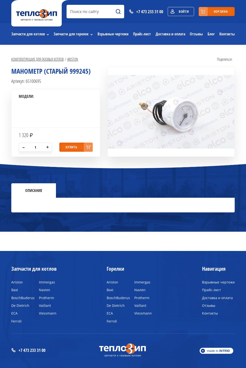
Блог (211, 34)
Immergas (47, 282)
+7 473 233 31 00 (28, 350)
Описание (33, 190)
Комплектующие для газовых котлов (37, 59)
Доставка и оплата (170, 34)
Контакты (227, 34)
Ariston (72, 59)
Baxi (14, 290)
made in (218, 351)
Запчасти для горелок (71, 34)
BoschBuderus (21, 298)
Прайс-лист (142, 34)
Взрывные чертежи (113, 34)
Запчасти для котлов (28, 34)
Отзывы (196, 34)
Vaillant (45, 305)
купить (71, 147)
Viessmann (47, 313)
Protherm (46, 298)
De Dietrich (20, 305)
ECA (14, 313)
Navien (44, 290)
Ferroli (16, 321)
